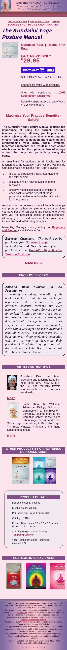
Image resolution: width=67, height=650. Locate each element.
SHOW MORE (33, 262)
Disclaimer (24, 622)
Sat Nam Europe (37, 242)
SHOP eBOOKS (39, 21)
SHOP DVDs (27, 24)
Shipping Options (24, 534)
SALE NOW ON (17, 21)
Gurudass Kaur (32, 44)
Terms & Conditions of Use (33, 620)
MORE (11, 398)
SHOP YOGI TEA (48, 24)
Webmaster (22, 613)
